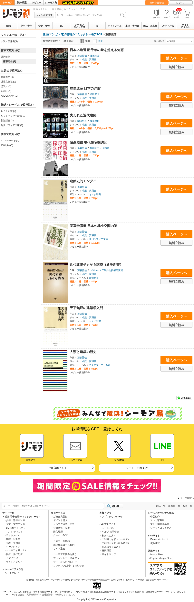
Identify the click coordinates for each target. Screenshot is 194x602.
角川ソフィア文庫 (98, 239)
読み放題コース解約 (63, 544)
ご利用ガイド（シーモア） (116, 539)
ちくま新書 (95, 194)
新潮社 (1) (6, 91)
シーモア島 (51, 2)
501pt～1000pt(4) (10, 140)
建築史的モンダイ (83, 181)
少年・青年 (26, 26)
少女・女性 (44, 26)
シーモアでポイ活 (137, 467)
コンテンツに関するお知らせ (68, 565)
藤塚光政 (94, 55)
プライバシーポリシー (55, 580)
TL (97, 26)
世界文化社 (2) (8, 81)
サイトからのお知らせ (65, 562)
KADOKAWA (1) (9, 95)
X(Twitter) (155, 543)
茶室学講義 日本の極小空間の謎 (93, 226)
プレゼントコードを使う (66, 558)
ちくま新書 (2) (8, 111)
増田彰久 (94, 94)
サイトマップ (109, 554)
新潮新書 (94, 277)
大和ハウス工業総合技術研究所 (106, 270)
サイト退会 (59, 548)
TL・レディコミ (14, 531)
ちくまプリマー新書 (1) (13, 115)
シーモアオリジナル (16, 550)
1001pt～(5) (7, 145)
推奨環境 (106, 550)
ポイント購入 (60, 520)
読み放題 (22, 2)
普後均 (106, 148)
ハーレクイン (13, 546)
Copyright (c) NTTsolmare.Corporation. (97, 599)
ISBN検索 (140, 580)
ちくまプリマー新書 (99, 365)
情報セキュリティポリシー (78, 580)
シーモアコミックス (79, 25)
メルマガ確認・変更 (63, 524)
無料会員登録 (157, 2)
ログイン (181, 2)
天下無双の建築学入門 (86, 308)
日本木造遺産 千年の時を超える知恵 (97, 50)
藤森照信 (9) (9, 61)
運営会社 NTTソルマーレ (157, 580)
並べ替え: (159, 41)
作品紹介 (155, 516)
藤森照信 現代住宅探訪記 (88, 142)
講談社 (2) (6, 86)
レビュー (36, 2)
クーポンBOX (60, 535)
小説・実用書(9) (9, 41)
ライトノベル (115, 26)
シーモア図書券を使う (65, 554)
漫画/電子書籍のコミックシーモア (23, 516)
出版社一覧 (174, 506)
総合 (8, 26)
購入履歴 (58, 531)
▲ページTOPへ (186, 498)
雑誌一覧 (161, 506)
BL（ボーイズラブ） (17, 527)
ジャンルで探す (44, 15)
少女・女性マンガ (15, 524)
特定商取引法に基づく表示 (103, 580)
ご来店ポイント (57, 467)
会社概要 (30, 580)
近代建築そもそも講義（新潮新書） (96, 264)
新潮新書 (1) (7, 120)
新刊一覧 (187, 506)
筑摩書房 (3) (7, 77)
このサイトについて (125, 580)
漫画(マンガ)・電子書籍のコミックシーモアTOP (72, 34)
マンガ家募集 (157, 520)
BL (61, 26)
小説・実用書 (132, 26)
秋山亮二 (94, 148)
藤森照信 (82, 55)
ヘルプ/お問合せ (110, 531)
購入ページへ (176, 58)
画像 (98, 41)
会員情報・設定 (61, 527)
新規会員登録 (60, 516)
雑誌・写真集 (150, 26)
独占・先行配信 (14, 554)
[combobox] (90, 15)
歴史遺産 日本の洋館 (85, 88)
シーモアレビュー (14, 573)
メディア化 (168, 26)
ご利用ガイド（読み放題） (116, 543)
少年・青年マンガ (15, 520)
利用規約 (40, 580)
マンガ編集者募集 (159, 524)
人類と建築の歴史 (83, 352)
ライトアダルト (185, 25)
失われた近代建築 (83, 115)
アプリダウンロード (112, 516)
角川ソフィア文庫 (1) (12, 125)
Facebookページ (159, 539)
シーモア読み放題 (14, 569)
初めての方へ (109, 535)
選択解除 (5, 56)
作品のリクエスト (111, 546)
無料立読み (176, 67)
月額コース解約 (61, 541)
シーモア (7, 2)
